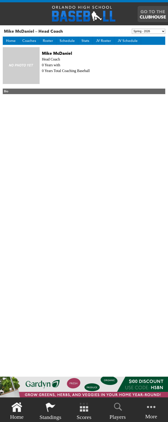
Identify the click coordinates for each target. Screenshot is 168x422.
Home (11, 40)
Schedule (67, 40)
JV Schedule (128, 40)
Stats (85, 40)
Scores (84, 411)
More (151, 411)
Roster (48, 40)
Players (118, 410)
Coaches (29, 40)
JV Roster (103, 40)
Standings (50, 411)
